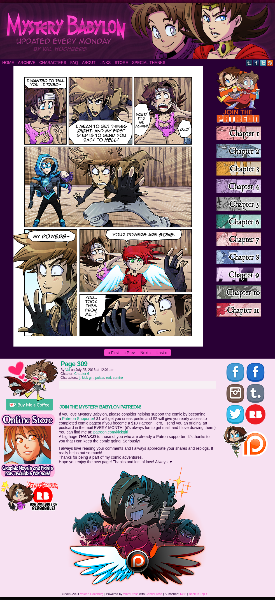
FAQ (74, 62)
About (88, 62)
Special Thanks (148, 62)
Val (67, 370)
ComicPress (154, 594)
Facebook (256, 62)
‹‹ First (113, 352)
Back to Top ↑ (198, 594)
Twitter (263, 62)
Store (121, 62)
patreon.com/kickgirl (110, 432)
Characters (52, 62)
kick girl (87, 378)
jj (79, 378)
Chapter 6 (81, 374)
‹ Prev (129, 352)
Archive (26, 62)
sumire (118, 378)
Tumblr (249, 62)
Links (105, 62)
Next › (145, 352)
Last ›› (162, 352)
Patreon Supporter (78, 418)
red (108, 378)
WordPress (130, 594)
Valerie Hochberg (91, 594)
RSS (270, 62)
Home (8, 62)
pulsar (99, 378)
